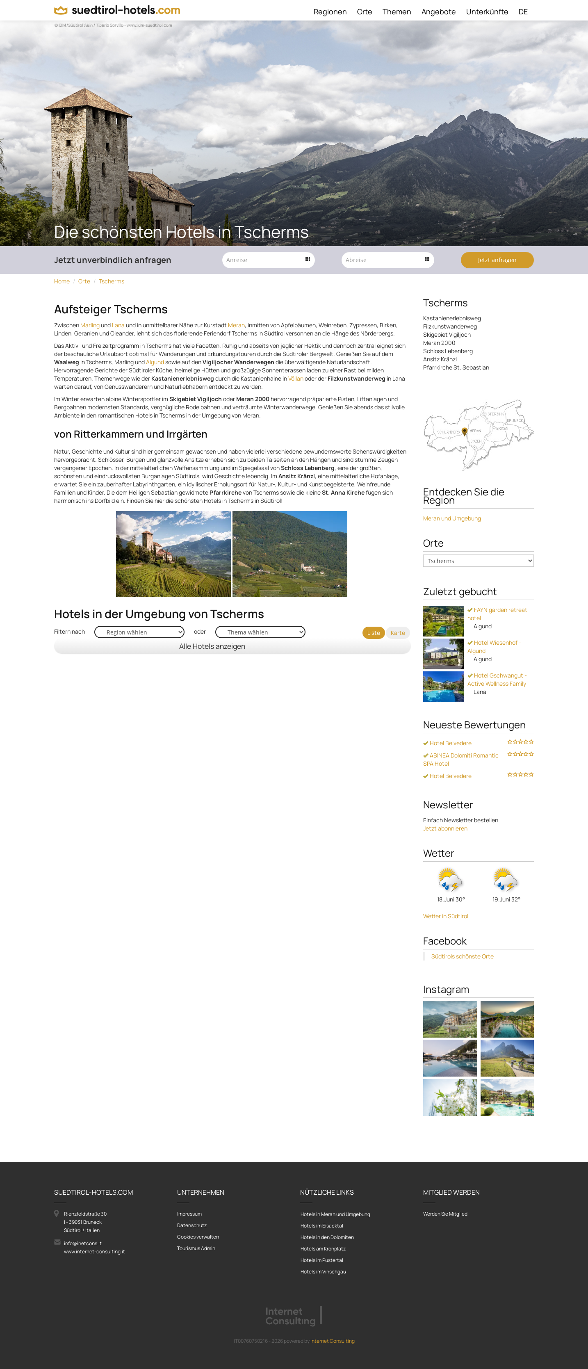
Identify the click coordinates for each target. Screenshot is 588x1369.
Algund (155, 362)
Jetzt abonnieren (445, 828)
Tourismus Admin (196, 1248)
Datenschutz (192, 1225)
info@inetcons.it (83, 1243)
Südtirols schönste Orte (462, 956)
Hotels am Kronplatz (323, 1248)
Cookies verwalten (198, 1236)
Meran (236, 325)
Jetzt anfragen (497, 260)
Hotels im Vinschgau (323, 1271)
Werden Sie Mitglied (445, 1213)
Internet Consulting (332, 1340)
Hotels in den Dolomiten (327, 1237)
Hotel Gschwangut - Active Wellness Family (497, 679)
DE (523, 11)
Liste (373, 633)
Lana (118, 325)
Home (62, 281)
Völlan (295, 378)
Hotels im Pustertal (322, 1260)
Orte (364, 11)
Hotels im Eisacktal (322, 1225)
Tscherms (111, 281)
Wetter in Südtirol (445, 916)
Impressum (189, 1213)
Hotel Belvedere (447, 743)
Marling (90, 325)
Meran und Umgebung (452, 518)
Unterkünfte (487, 11)
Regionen (330, 11)
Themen (397, 11)
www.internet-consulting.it (94, 1251)
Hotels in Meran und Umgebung (335, 1214)
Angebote (439, 11)
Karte (398, 633)
